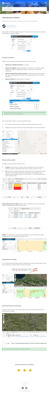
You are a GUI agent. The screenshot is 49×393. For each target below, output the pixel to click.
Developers (24, 384)
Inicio (4, 12)
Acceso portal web (24, 382)
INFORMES (9, 12)
